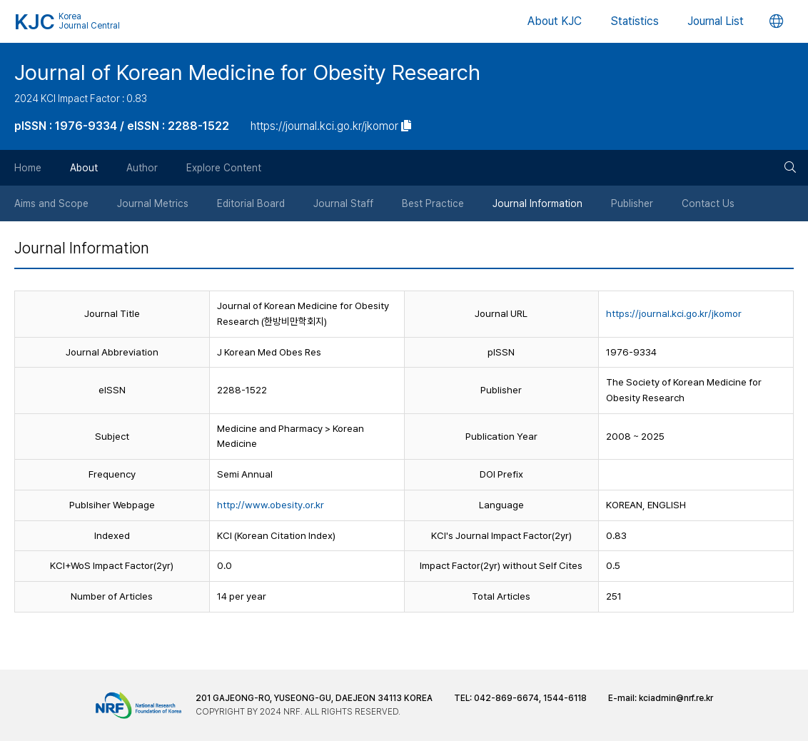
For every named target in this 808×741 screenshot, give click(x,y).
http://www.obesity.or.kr (270, 504)
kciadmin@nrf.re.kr (676, 698)
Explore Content (223, 167)
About (84, 167)
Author (142, 167)
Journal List (715, 21)
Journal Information (537, 203)
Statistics (634, 21)
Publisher (632, 203)
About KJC (554, 21)
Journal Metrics (152, 203)
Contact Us (708, 203)
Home (27, 167)
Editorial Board (251, 203)
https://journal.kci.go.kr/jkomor (674, 313)
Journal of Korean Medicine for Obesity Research (247, 72)
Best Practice (433, 203)
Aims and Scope (51, 203)
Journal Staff (343, 203)
